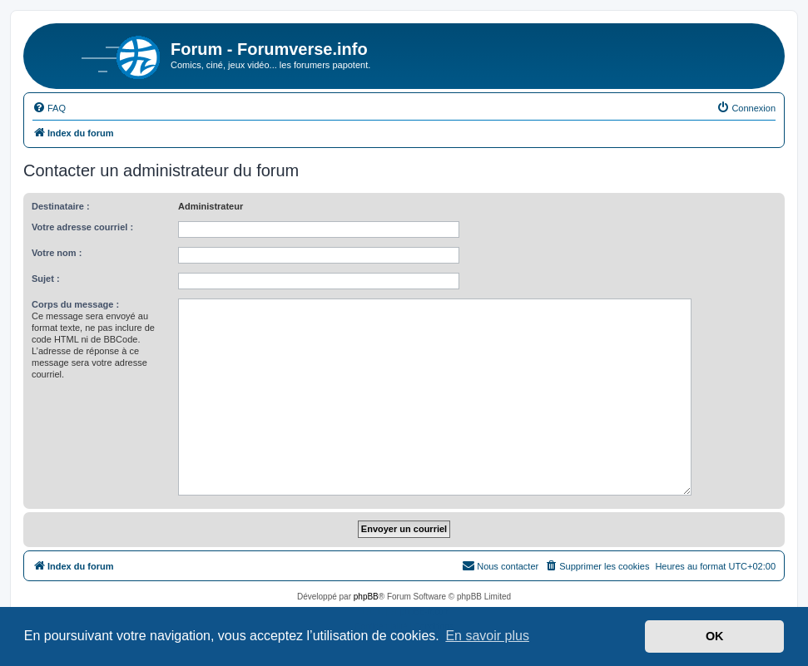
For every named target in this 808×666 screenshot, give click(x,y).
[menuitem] (49, 108)
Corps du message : (75, 304)
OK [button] (715, 636)
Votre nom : (57, 253)
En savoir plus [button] (487, 636)
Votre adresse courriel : (82, 227)
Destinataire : (61, 206)
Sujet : (46, 279)
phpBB (366, 596)
